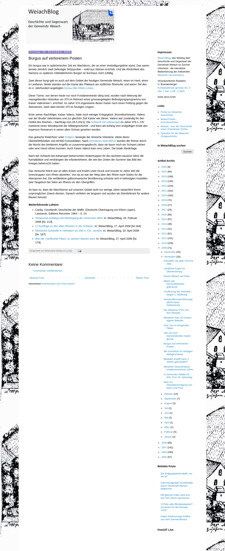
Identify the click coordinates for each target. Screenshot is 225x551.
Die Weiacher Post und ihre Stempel (176, 311)
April (167, 422)
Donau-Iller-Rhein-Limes (78, 88)
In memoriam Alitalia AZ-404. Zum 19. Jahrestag (178, 376)
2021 (164, 190)
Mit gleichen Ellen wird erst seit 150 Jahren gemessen (175, 496)
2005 (164, 457)
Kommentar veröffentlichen (47, 270)
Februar (169, 431)
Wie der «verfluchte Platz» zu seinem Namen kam (65, 238)
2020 (164, 195)
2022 (164, 185)
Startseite (90, 277)
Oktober (169, 393)
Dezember (170, 252)
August (168, 403)
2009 (164, 247)
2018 (164, 205)
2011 (164, 238)
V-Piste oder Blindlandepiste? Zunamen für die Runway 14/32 (177, 507)
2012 (164, 233)
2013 (164, 228)
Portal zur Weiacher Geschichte (171, 113)
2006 (164, 452)
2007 (164, 447)
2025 (164, 171)
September (170, 398)
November (170, 256)
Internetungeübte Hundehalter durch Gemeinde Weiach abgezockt (177, 485)
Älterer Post (142, 277)
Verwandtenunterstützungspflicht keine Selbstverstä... (178, 302)
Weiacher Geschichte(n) (171, 75)
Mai (166, 417)
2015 (164, 219)
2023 (164, 181)
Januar (168, 436)
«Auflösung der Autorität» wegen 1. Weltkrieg (177, 293)
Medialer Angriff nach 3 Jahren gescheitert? (176, 360)
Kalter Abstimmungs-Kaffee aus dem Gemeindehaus (175, 518)
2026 (164, 166)
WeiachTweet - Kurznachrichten (169, 121)
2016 (164, 214)
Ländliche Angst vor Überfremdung (174, 270)
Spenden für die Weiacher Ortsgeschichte (175, 135)
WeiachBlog (164, 58)
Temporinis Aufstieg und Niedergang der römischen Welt (68, 218)
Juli (166, 408)
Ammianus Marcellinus (102, 140)
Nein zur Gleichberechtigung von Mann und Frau (178, 385)
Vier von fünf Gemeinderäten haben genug (177, 335)
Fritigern (70, 137)
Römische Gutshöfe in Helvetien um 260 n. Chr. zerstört (68, 230)
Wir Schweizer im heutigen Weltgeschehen (178, 353)
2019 (164, 200)
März (167, 427)
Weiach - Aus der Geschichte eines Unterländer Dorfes (176, 128)
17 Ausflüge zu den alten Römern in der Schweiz (64, 226)
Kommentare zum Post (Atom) (58, 283)
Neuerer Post (36, 277)
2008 (164, 442)
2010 (164, 243)
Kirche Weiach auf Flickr (177, 276)
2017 (164, 209)
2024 (164, 176)
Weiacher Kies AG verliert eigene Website (177, 319)
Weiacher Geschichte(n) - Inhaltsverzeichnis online (178, 368)
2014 (164, 224)
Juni (166, 412)
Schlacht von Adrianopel (105, 122)
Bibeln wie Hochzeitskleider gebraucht (174, 284)
